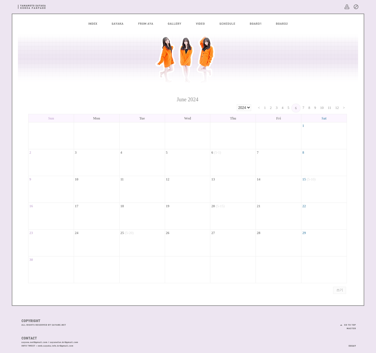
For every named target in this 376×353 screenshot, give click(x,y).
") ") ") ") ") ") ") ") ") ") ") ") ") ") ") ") (244, 107)
